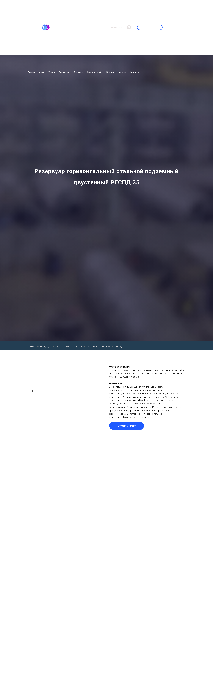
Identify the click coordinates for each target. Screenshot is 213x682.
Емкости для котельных (98, 346)
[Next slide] (99, 391)
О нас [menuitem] (41, 72)
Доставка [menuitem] (78, 72)
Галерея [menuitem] (110, 72)
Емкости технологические (69, 346)
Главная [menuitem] (31, 72)
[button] (126, 426)
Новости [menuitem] (122, 72)
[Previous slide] (32, 391)
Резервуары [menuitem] (116, 27)
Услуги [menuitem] (51, 72)
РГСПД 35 (120, 346)
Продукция (45, 346)
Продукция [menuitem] (64, 72)
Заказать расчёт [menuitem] (94, 72)
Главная (31, 346)
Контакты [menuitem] (134, 72)
